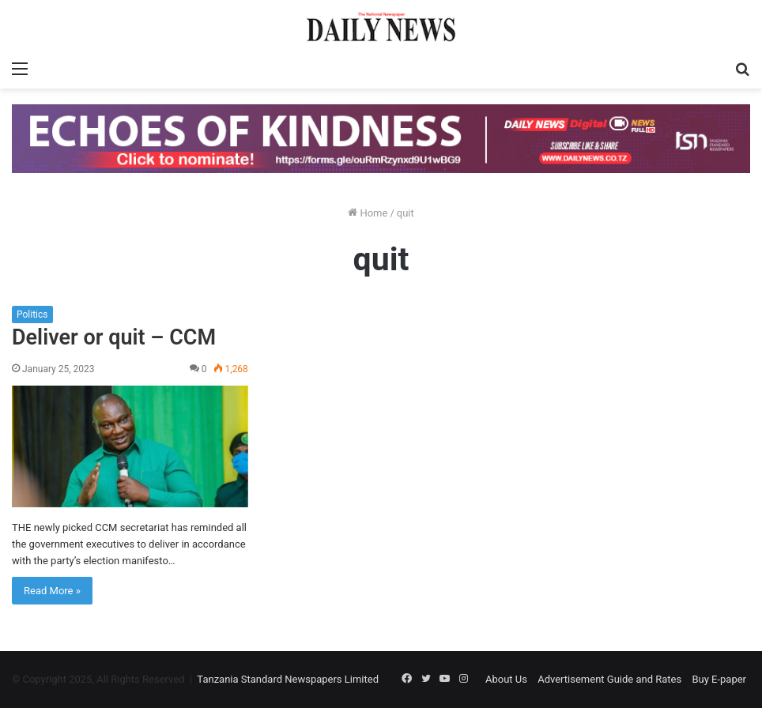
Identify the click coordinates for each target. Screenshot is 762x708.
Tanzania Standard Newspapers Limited (288, 679)
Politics (32, 314)
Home (367, 213)
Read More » (52, 591)
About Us (506, 679)
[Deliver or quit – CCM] (130, 446)
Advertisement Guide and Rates (609, 679)
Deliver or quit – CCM (114, 337)
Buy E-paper (719, 679)
